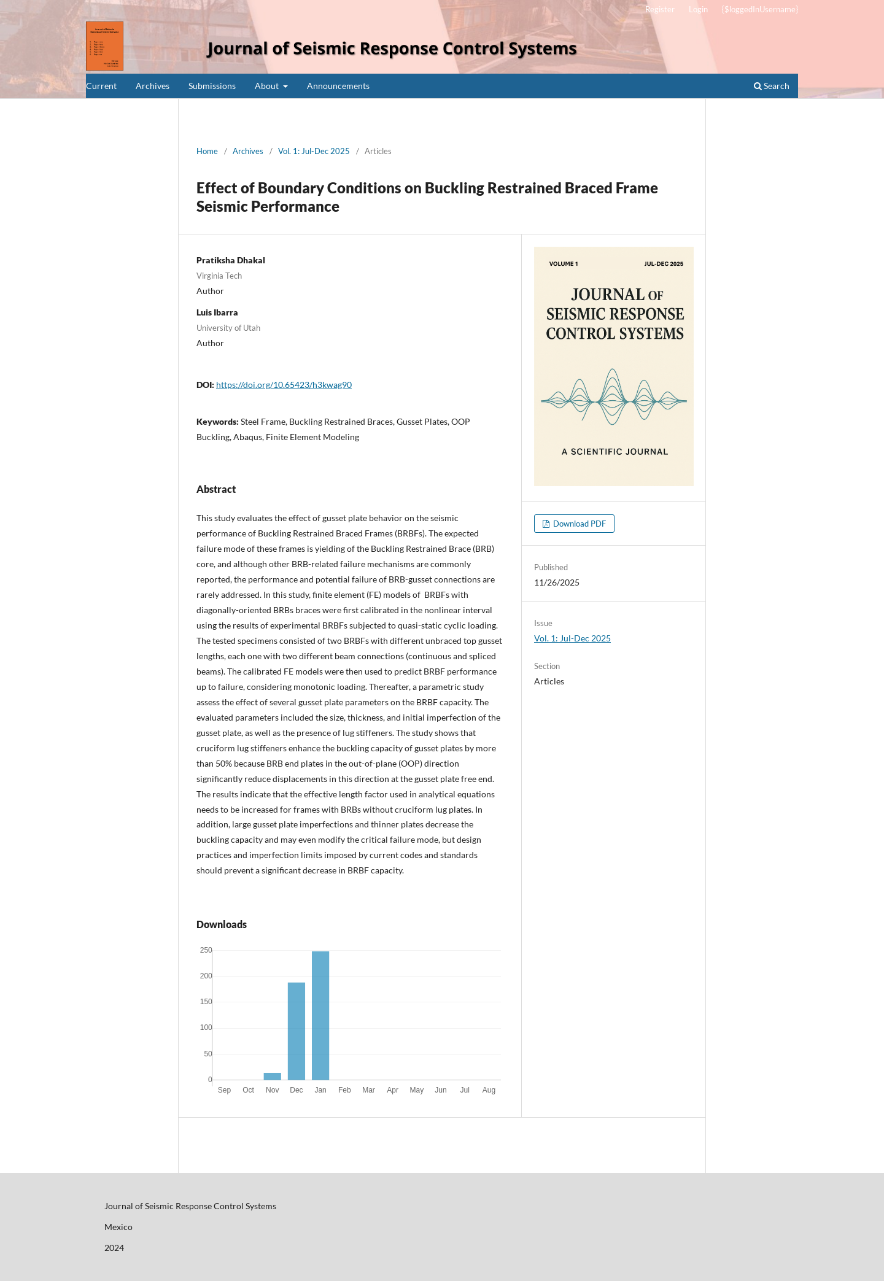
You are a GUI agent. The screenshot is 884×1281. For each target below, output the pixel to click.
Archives (152, 85)
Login (698, 9)
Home (207, 151)
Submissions (212, 85)
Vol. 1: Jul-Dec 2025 (314, 151)
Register (660, 9)
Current (101, 85)
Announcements (338, 85)
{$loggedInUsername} (760, 9)
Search (771, 85)
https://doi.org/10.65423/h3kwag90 (284, 384)
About (268, 85)
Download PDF (578, 523)
